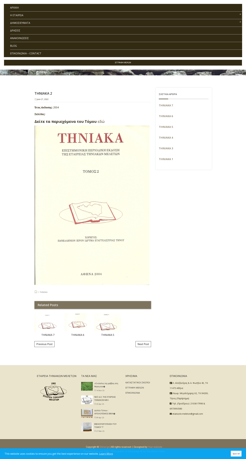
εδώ (101, 121)
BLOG (13, 45)
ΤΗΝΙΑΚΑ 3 (166, 148)
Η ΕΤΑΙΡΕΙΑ (16, 15)
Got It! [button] (236, 453)
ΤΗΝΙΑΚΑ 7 (166, 105)
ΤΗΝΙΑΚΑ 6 (166, 116)
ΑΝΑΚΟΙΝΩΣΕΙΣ (19, 38)
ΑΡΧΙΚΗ (14, 7)
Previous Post (44, 344)
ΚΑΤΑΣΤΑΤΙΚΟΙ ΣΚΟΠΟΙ (137, 382)
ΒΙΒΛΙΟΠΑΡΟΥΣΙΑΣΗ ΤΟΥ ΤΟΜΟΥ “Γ (105, 425)
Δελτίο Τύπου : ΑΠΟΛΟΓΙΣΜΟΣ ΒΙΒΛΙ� (104, 412)
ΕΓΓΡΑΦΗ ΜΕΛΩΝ (123, 62)
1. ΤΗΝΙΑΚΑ (43, 292)
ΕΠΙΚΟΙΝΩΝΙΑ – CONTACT (25, 53)
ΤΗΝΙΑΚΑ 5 (166, 127)
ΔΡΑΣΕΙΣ (15, 30)
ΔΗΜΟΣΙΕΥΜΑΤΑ (20, 23)
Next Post (143, 344)
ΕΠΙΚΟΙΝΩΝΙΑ (132, 392)
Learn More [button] (106, 453)
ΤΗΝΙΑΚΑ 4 (166, 137)
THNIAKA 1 (166, 159)
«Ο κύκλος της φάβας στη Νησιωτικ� (106, 385)
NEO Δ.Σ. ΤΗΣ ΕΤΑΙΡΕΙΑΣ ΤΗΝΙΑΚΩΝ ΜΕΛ (105, 398)
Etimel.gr (104, 446)
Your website (155, 446)
